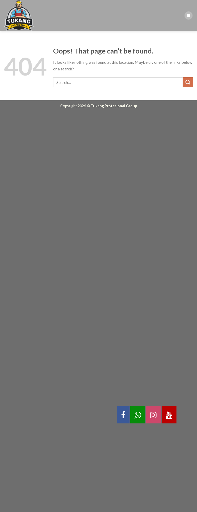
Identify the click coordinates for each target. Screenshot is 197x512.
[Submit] (188, 82)
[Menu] (188, 15)
